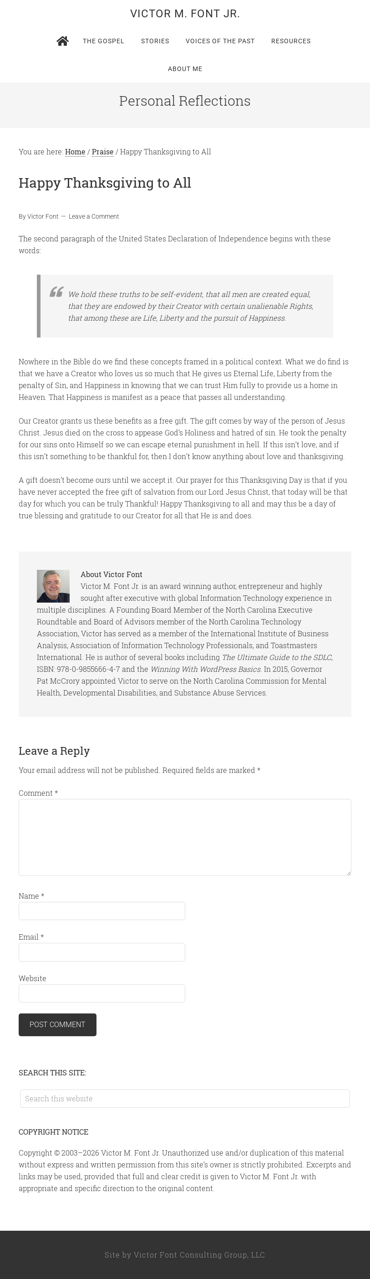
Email (31, 936)
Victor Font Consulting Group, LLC (199, 1254)
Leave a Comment (94, 216)
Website (32, 978)
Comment (38, 793)
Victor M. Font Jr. (185, 13)
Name (31, 895)
